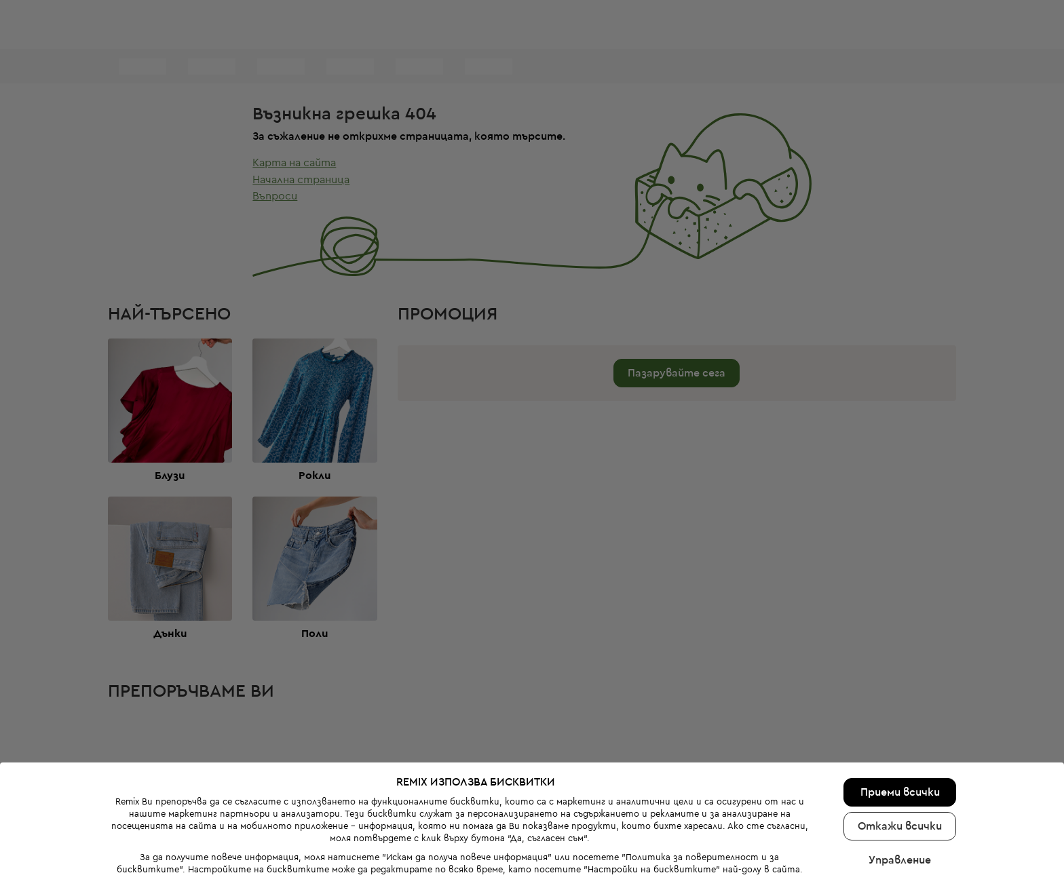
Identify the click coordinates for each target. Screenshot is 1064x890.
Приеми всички (900, 759)
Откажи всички (900, 793)
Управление (900, 826)
